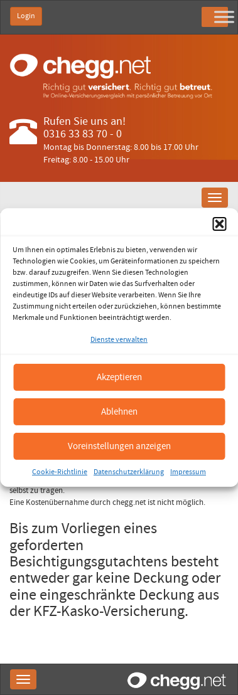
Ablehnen (119, 411)
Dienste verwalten (119, 339)
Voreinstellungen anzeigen (119, 446)
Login (26, 16)
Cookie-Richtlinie (59, 472)
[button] (219, 224)
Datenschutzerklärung (129, 472)
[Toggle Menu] (224, 17)
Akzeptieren (119, 377)
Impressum (188, 472)
